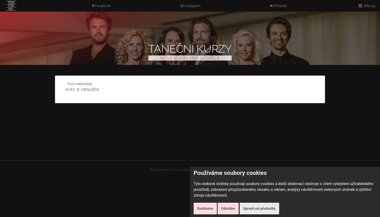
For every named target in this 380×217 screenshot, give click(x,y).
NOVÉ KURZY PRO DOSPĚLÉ (190, 58)
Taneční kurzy (190, 49)
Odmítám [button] (228, 208)
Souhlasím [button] (205, 208)
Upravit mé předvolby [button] (259, 208)
